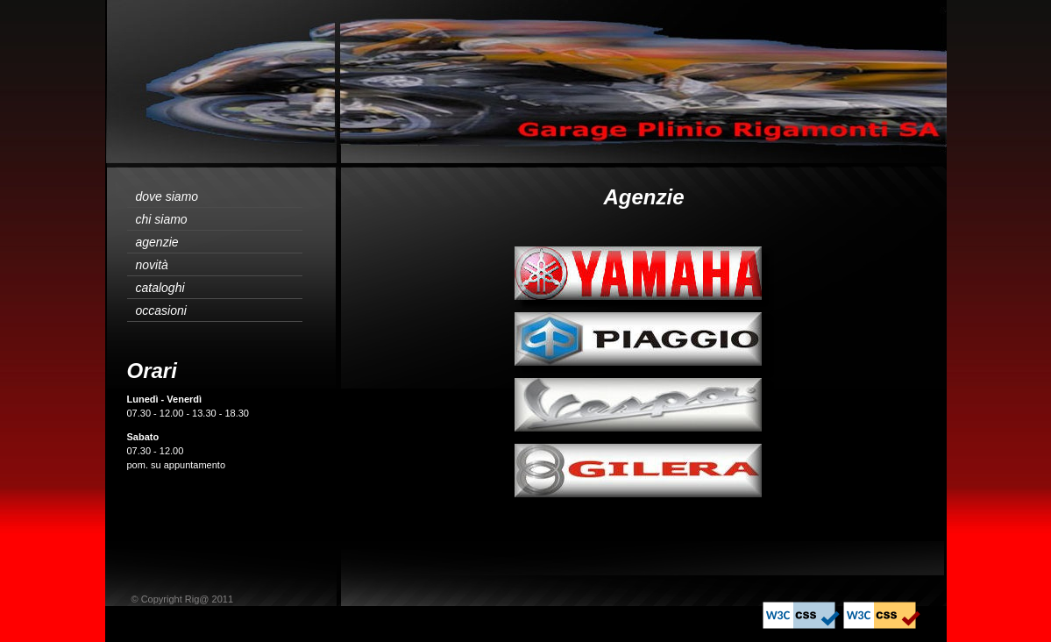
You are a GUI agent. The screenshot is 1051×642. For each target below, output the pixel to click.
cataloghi (160, 288)
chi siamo (162, 219)
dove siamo (167, 196)
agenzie (157, 242)
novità (152, 265)
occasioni (161, 310)
